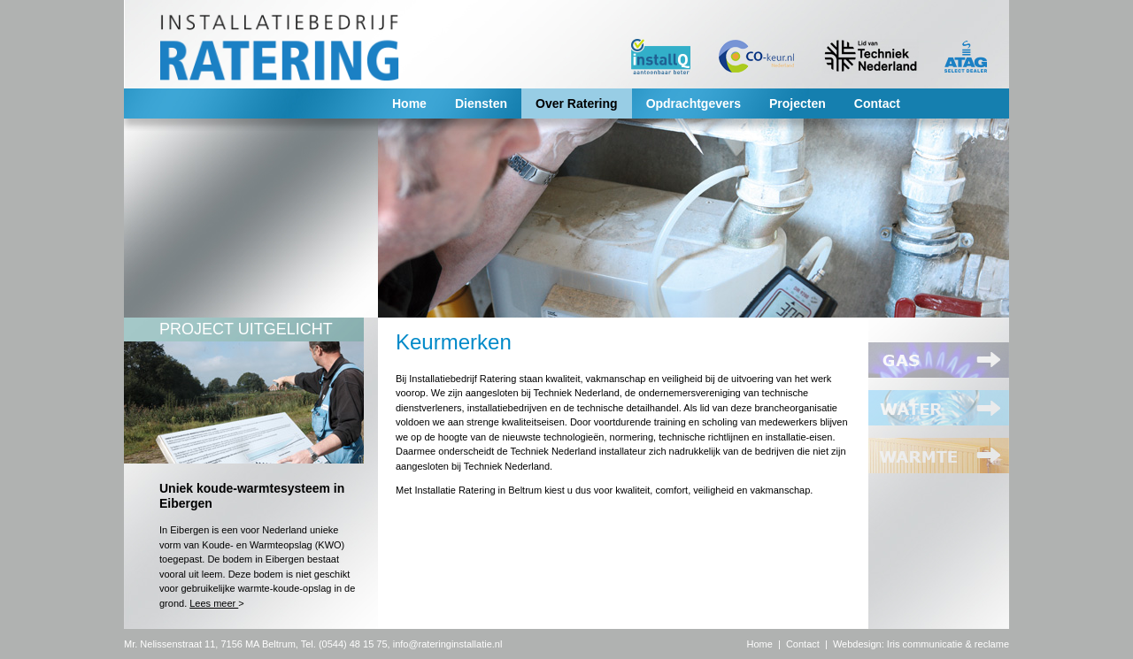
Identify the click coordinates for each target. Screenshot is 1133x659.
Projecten (797, 103)
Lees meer (213, 603)
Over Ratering (577, 103)
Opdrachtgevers (693, 103)
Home (409, 103)
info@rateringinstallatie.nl (448, 644)
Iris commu (911, 644)
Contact (877, 103)
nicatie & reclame (972, 644)
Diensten (481, 103)
